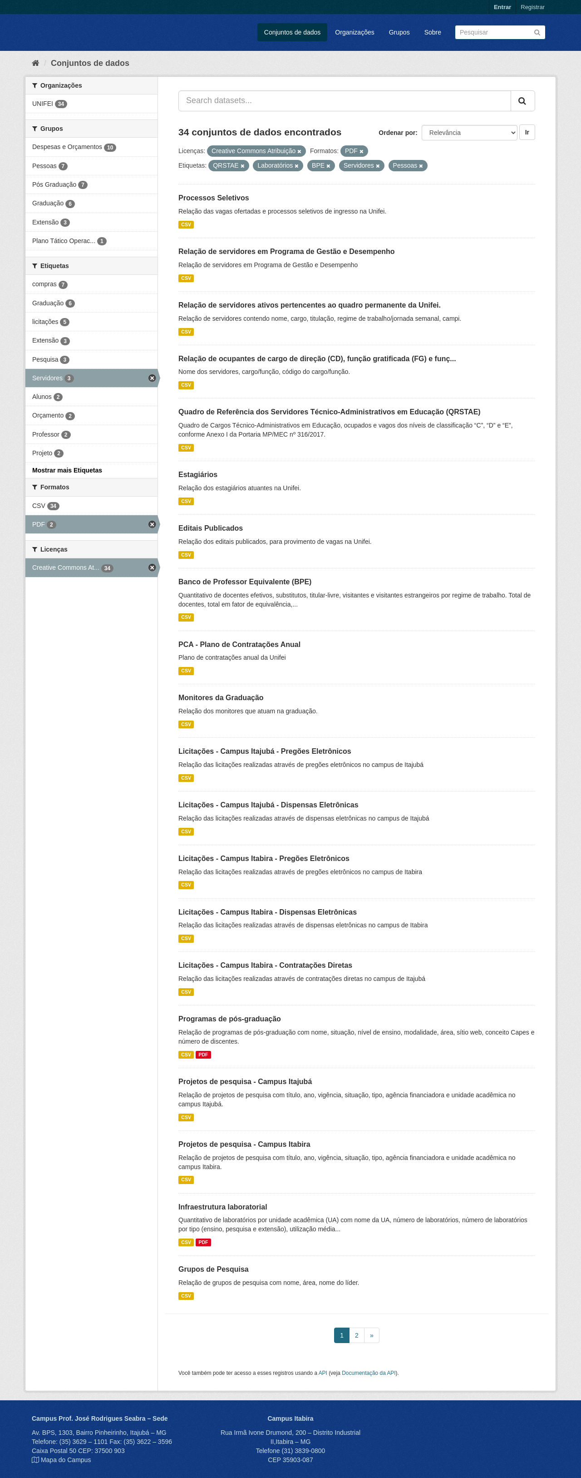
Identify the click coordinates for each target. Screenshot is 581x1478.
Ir (527, 132)
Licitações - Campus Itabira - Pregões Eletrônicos (264, 858)
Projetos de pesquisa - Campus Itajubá (245, 1081)
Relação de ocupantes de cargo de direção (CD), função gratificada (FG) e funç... (317, 359)
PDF (203, 1054)
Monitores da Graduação (221, 698)
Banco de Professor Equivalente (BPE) (244, 582)
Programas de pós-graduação (229, 1019)
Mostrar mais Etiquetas (67, 470)
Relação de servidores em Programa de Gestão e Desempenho (286, 251)
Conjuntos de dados (292, 32)
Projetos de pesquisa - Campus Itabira (244, 1144)
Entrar (502, 7)
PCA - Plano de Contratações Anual (239, 644)
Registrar (533, 7)
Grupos (399, 32)
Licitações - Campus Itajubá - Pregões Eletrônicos (264, 751)
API (323, 1373)
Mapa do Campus (66, 1459)
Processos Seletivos (213, 198)
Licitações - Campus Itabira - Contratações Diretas (265, 965)
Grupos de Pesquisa (213, 1269)
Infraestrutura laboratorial (222, 1207)
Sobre (432, 32)
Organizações (354, 32)
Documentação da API (368, 1373)
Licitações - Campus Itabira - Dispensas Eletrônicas (267, 912)
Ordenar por (397, 132)
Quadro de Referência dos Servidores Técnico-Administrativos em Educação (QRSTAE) (329, 412)
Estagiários (197, 474)
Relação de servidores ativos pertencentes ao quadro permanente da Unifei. (309, 305)
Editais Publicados (210, 528)
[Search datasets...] (344, 100)
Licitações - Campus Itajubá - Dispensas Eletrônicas (268, 805)
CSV (186, 224)
